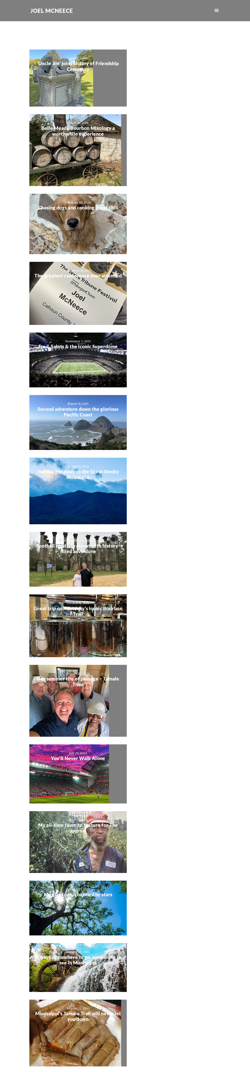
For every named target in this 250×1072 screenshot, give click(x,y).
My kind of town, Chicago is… (175, 988)
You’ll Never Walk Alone (75, 419)
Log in (170, 1060)
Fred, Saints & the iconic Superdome (75, 210)
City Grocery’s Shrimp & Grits (174, 620)
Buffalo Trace (175, 802)
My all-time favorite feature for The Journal (174, 422)
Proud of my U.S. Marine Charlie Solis (75, 988)
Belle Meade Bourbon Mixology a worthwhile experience (174, 66)
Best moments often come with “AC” (75, 802)
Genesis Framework (139, 1060)
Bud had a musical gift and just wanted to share (174, 864)
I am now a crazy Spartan (174, 739)
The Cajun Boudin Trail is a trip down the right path (75, 682)
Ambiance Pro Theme (111, 1060)
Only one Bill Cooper (75, 739)
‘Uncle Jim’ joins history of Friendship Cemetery (75, 66)
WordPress (158, 1060)
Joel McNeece (51, 10)
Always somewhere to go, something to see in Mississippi (174, 489)
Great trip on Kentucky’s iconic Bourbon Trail (75, 343)
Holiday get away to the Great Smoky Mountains (75, 272)
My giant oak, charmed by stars (75, 486)
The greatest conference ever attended (175, 146)
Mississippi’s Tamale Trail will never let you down (75, 548)
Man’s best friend (75, 620)
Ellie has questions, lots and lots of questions (75, 924)
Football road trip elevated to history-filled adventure (175, 272)
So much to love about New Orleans (175, 679)
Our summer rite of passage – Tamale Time (174, 343)
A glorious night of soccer (175, 921)
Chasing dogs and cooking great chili (75, 143)
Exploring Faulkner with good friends (75, 861)
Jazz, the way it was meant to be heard (174, 546)
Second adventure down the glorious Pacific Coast (174, 213)
